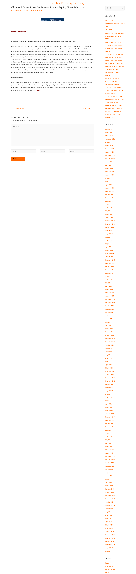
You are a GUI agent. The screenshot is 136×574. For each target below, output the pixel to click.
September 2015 (110, 263)
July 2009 (108, 499)
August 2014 (109, 305)
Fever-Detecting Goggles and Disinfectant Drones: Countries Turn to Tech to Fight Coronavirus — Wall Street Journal (115, 67)
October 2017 (109, 190)
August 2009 (109, 496)
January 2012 (109, 403)
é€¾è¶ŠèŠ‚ (108, 30)
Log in (107, 549)
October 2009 (109, 489)
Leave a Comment (17, 10)
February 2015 (109, 286)
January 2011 (109, 442)
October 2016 (109, 222)
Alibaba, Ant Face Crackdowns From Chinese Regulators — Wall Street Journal (114, 35)
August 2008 (109, 534)
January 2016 (109, 251)
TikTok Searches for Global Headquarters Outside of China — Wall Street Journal (114, 97)
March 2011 (109, 435)
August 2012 (109, 381)
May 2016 (108, 238)
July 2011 (108, 423)
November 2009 (110, 486)
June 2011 (108, 426)
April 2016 (108, 241)
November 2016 (110, 219)
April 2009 (108, 509)
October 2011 (109, 413)
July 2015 (108, 270)
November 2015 (110, 257)
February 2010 (109, 477)
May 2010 (108, 467)
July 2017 (108, 200)
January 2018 (109, 184)
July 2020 (108, 139)
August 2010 (109, 458)
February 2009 (109, 515)
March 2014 (109, 321)
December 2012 (110, 368)
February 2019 (109, 168)
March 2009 (109, 512)
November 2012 (110, 372)
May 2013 (108, 352)
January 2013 (109, 365)
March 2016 (109, 244)
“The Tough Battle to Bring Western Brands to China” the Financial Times (114, 88)
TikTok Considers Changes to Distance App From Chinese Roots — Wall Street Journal (114, 56)
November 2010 (110, 448)
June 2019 (108, 158)
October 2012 (109, 375)
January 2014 (109, 327)
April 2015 (108, 279)
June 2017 (108, 203)
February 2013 (109, 362)
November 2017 (110, 187)
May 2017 (108, 206)
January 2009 (109, 518)
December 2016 (110, 216)
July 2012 (108, 384)
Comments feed (110, 555)
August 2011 (109, 419)
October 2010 (109, 451)
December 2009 (110, 483)
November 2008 (110, 525)
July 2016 (108, 231)
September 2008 (110, 531)
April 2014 (108, 317)
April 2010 (108, 470)
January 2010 (109, 480)
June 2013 (108, 349)
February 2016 (109, 247)
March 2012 (109, 397)
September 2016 (110, 225)
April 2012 (108, 394)
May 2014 (108, 314)
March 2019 (109, 165)
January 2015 (109, 289)
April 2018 (108, 181)
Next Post (87, 108)
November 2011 (110, 410)
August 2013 (109, 343)
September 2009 (110, 493)
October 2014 (109, 298)
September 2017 (110, 193)
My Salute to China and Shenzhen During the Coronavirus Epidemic (112, 79)
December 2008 (110, 521)
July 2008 (108, 537)
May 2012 (108, 391)
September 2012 (110, 378)
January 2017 (109, 212)
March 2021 (109, 130)
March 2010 (109, 474)
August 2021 (109, 126)
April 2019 (108, 161)
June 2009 (108, 502)
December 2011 (110, 407)
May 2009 (108, 505)
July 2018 (108, 174)
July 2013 (108, 346)
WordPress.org (110, 559)
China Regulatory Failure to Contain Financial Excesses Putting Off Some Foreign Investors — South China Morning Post (114, 109)
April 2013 (108, 356)
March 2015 (109, 282)
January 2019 (109, 171)
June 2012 (108, 388)
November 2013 (110, 333)
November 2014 (110, 295)
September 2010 (110, 454)
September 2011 (110, 416)
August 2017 (109, 196)
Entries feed (109, 552)
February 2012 (109, 400)
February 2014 (109, 324)
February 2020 (109, 145)
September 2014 (110, 302)
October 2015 (109, 260)
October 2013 (109, 337)
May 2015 (108, 276)
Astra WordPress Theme (85, 569)
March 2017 (109, 209)
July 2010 (108, 461)
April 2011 (108, 432)
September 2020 (110, 136)
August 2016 (109, 228)
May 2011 (108, 429)
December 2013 (110, 330)
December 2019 (110, 152)
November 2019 (110, 155)
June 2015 (108, 273)
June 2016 (108, 235)
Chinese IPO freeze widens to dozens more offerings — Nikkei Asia (114, 23)
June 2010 (108, 464)
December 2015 (110, 254)
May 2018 (108, 177)
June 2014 (108, 311)
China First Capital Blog (68, 3)
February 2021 (109, 133)
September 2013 (110, 340)
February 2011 (109, 438)
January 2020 (109, 149)
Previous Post (19, 108)
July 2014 (108, 308)
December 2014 (110, 292)
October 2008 (109, 528)
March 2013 (109, 359)
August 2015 (109, 267)
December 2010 (110, 445)
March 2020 (109, 142)
